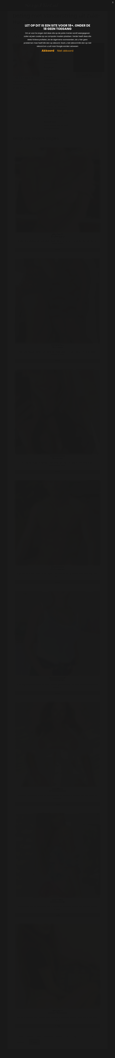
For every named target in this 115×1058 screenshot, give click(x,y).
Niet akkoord (65, 51)
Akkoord (48, 50)
